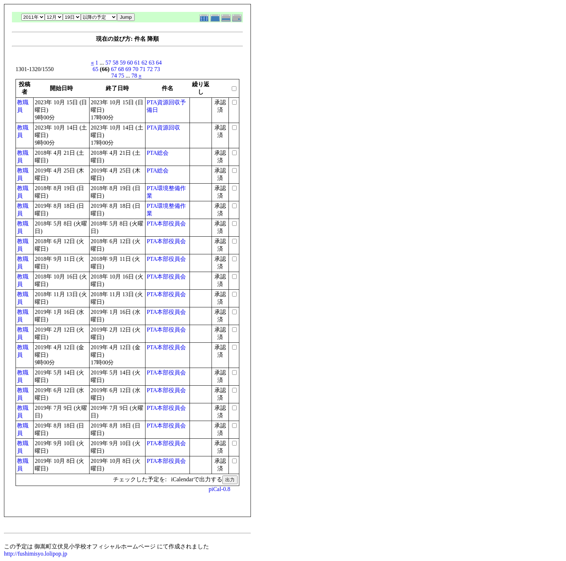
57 (108, 63)
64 (159, 63)
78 (134, 76)
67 (114, 69)
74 (114, 76)
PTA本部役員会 (166, 223)
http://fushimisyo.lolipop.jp (35, 554)
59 (123, 63)
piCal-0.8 (219, 489)
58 (115, 63)
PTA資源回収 (163, 127)
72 (150, 69)
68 (121, 69)
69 (128, 69)
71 (142, 69)
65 (96, 69)
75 (121, 76)
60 (130, 63)
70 (135, 69)
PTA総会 (158, 153)
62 (144, 63)
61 (137, 63)
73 (157, 69)
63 (151, 63)
